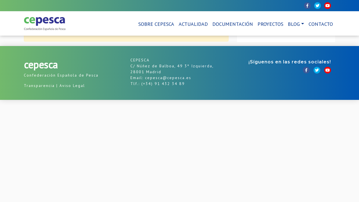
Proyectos (270, 24)
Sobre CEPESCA (156, 24)
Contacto (321, 24)
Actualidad (193, 24)
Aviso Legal (72, 85)
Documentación (232, 24)
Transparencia (39, 85)
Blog (294, 24)
